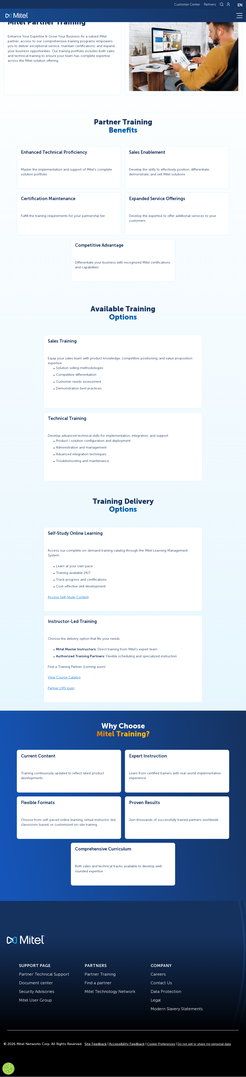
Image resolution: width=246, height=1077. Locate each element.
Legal (156, 1000)
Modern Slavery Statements (177, 1008)
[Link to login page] (228, 4)
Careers (158, 974)
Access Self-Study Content (68, 597)
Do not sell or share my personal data (204, 1044)
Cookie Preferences (161, 1044)
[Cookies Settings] (8, 1069)
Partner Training (100, 974)
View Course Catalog (64, 677)
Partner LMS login (61, 688)
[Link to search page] (222, 4)
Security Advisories (36, 991)
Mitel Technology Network (110, 991)
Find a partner (98, 982)
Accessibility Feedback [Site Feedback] (127, 1044)
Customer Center (187, 4)
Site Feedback (96, 1044)
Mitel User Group (35, 1000)
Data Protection (166, 991)
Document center (36, 982)
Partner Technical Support (44, 974)
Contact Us (161, 982)
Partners (210, 4)
